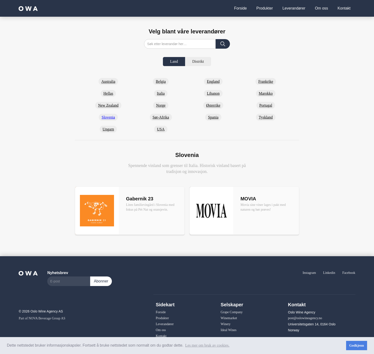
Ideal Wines (228, 330)
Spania (213, 117)
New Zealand (108, 105)
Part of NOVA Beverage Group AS (42, 318)
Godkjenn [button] (356, 345)
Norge (161, 105)
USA (161, 129)
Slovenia (108, 117)
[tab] (174, 61)
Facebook (348, 273)
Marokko (266, 93)
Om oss (321, 8)
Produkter (264, 8)
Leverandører (293, 8)
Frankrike (265, 81)
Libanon (213, 93)
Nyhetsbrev (57, 273)
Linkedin (329, 273)
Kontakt (344, 8)
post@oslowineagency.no (305, 318)
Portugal (265, 105)
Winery (225, 324)
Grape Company (232, 312)
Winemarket (229, 318)
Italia (161, 93)
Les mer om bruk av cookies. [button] (207, 345)
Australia (108, 81)
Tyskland (266, 117)
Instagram (309, 273)
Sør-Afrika (161, 117)
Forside (240, 8)
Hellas (108, 93)
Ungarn (108, 129)
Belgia (161, 81)
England (213, 81)
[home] (28, 8)
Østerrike (213, 105)
